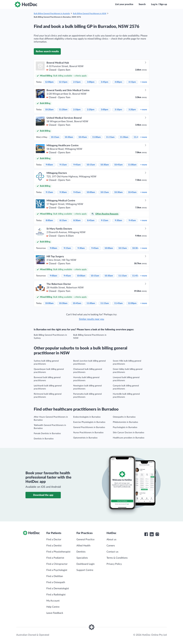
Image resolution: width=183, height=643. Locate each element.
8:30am (77, 220)
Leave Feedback (54, 613)
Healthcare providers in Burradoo (128, 438)
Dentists (81, 552)
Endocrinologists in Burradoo (87, 417)
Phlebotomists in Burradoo (125, 422)
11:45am (136, 276)
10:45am (82, 137)
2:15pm (77, 82)
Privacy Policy (114, 564)
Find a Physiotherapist (58, 552)
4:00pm (118, 82)
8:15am (63, 220)
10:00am (91, 192)
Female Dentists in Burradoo (47, 433)
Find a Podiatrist (55, 558)
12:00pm (49, 82)
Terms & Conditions (117, 558)
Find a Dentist (54, 545)
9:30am (63, 192)
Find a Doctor (53, 539)
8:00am (49, 220)
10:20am (49, 110)
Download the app (43, 495)
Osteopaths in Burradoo (124, 417)
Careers (111, 545)
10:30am (69, 137)
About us (111, 539)
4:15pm (132, 82)
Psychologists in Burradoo (125, 427)
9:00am (49, 165)
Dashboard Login (85, 564)
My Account (53, 601)
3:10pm (118, 110)
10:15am (55, 137)
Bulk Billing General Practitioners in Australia (52, 13)
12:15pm (63, 82)
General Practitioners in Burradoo (89, 427)
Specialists (82, 558)
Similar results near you (91, 319)
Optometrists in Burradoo (85, 438)
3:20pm (132, 110)
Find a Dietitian (54, 576)
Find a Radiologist (56, 594)
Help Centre (52, 607)
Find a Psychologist (56, 570)
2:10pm (77, 110)
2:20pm (90, 110)
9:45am (77, 165)
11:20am (63, 110)
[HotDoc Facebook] (146, 534)
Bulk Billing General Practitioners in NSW (89, 13)
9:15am (63, 165)
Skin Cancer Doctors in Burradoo (128, 433)
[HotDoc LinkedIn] (151, 534)
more (143, 82)
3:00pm (90, 82)
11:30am (124, 137)
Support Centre (84, 570)
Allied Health (83, 545)
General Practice (85, 539)
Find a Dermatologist (57, 588)
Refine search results (47, 51)
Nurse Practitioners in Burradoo (88, 433)
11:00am (96, 137)
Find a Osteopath (55, 582)
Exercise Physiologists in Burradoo (89, 422)
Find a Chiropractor (57, 564)
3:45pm (104, 82)
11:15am (110, 137)
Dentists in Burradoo (44, 439)
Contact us (112, 552)
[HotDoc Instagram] (157, 534)
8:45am (90, 220)
